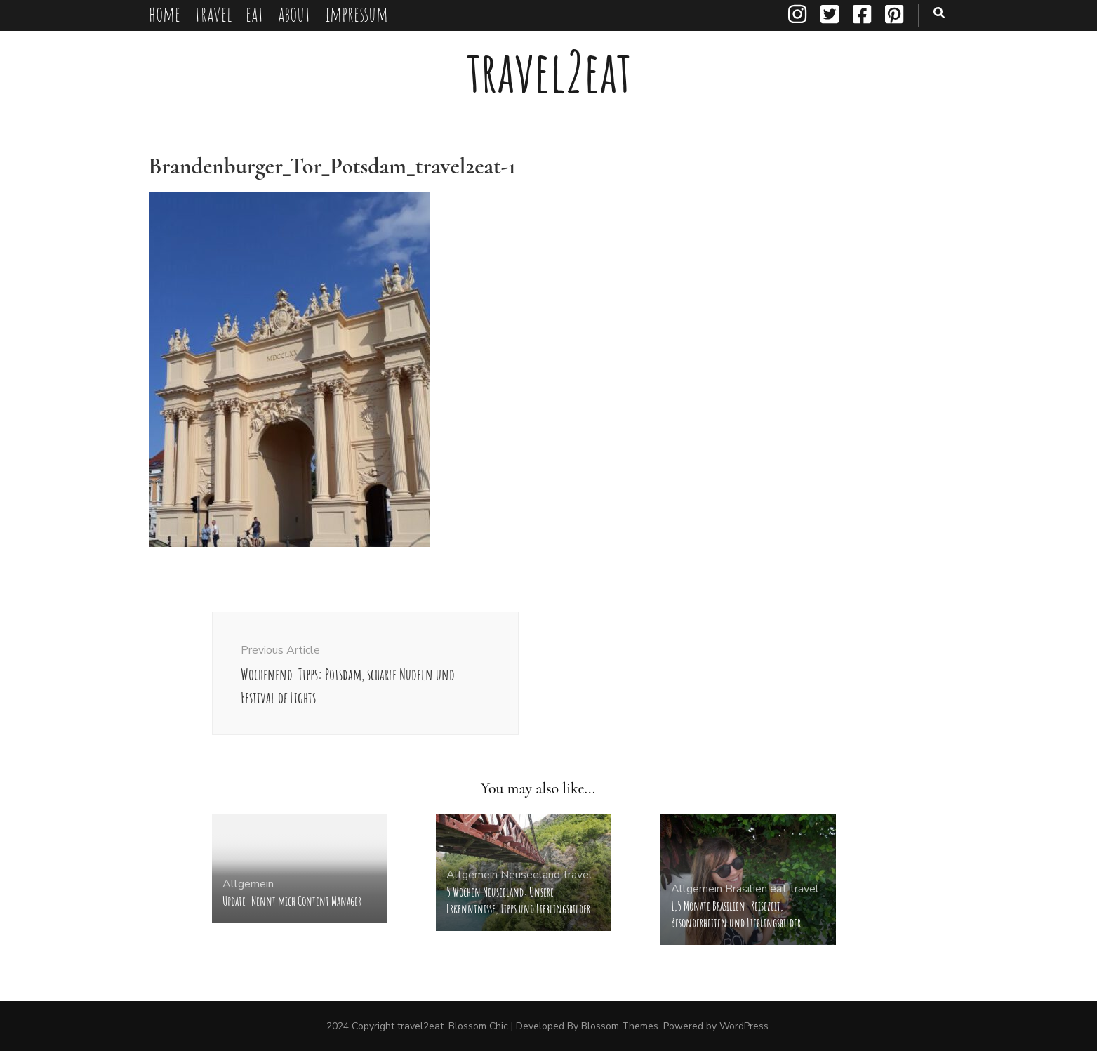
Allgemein (248, 884)
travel (213, 14)
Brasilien (746, 889)
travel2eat (549, 71)
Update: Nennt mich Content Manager (291, 900)
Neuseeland (530, 875)
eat (255, 14)
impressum (356, 14)
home (164, 14)
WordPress (744, 1026)
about (294, 14)
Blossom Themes (619, 1026)
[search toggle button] (939, 13)
